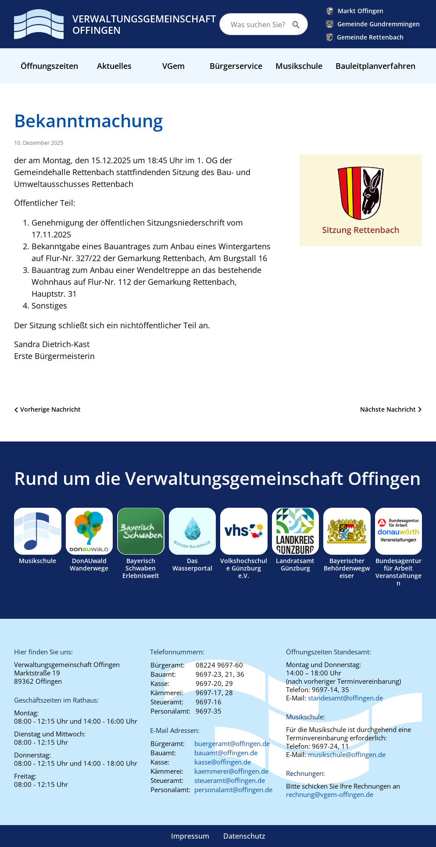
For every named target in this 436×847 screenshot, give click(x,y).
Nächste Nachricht (388, 409)
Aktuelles (114, 66)
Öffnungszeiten (49, 66)
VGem (173, 66)
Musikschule (298, 66)
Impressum (190, 836)
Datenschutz (244, 836)
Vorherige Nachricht (50, 409)
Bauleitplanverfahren (375, 66)
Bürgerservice (236, 66)
